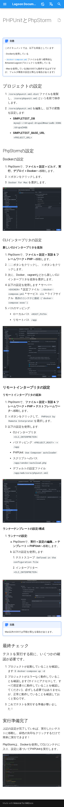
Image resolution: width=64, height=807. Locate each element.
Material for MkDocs (23, 803)
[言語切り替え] (51, 4)
